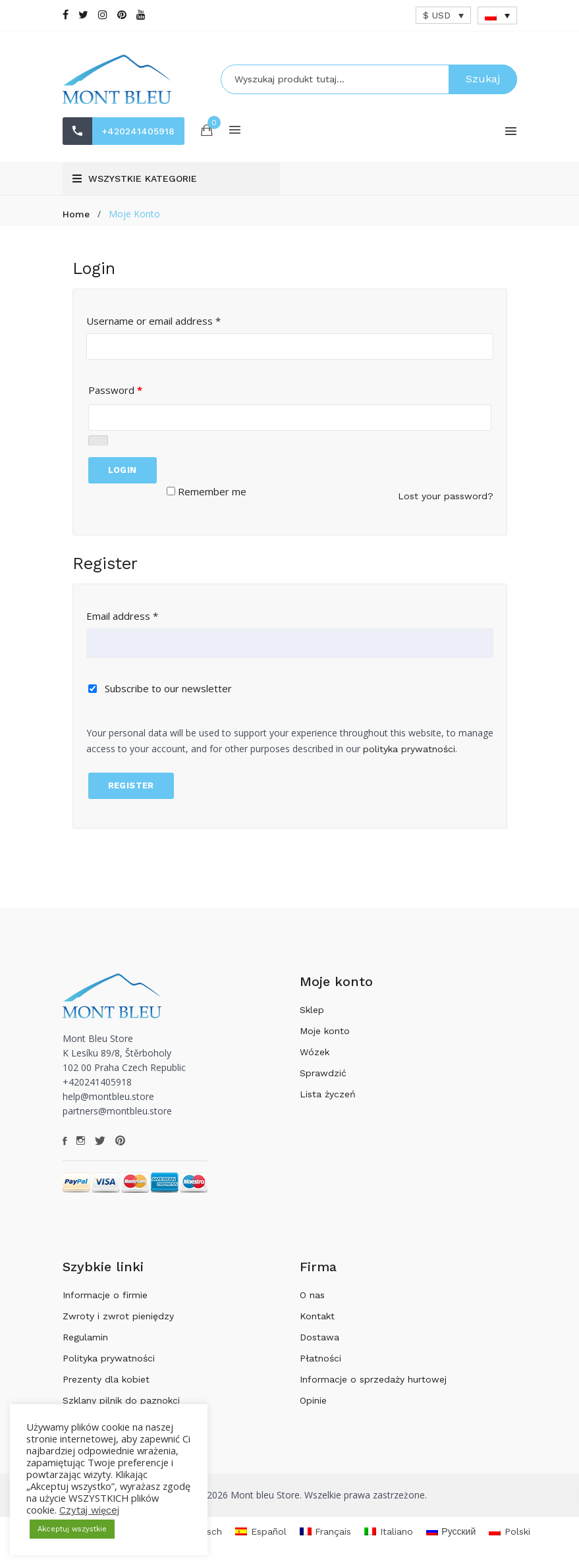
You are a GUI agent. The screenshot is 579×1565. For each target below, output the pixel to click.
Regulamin (85, 1337)
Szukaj (483, 78)
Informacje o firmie (105, 1295)
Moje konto (325, 1031)
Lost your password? (445, 496)
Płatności (320, 1358)
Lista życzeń (328, 1094)
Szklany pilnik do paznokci (121, 1400)
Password (115, 390)
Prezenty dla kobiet (106, 1379)
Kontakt (317, 1316)
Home (76, 214)
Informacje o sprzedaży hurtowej (373, 1379)
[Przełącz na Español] (261, 1532)
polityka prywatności (409, 749)
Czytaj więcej (89, 1510)
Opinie (313, 1400)
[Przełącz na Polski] (509, 1532)
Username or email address (153, 320)
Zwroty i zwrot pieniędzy (118, 1316)
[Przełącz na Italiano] (389, 1532)
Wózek (314, 1052)
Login (122, 470)
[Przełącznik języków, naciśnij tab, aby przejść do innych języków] (497, 15)
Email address (122, 615)
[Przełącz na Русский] (451, 1532)
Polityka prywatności (109, 1358)
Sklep (312, 1009)
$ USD (437, 15)
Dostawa (319, 1337)
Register (131, 785)
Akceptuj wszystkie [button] (72, 1529)
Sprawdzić (323, 1073)
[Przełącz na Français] (325, 1532)
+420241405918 (138, 131)
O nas (312, 1295)
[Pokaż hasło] (98, 440)
